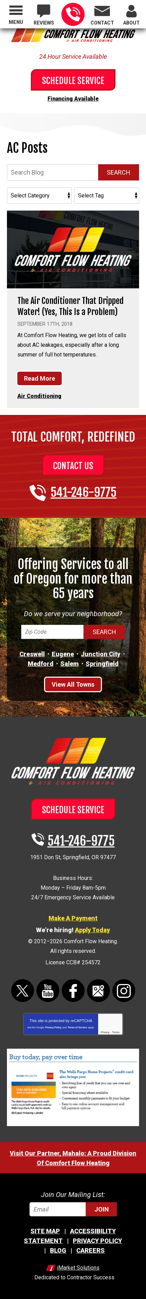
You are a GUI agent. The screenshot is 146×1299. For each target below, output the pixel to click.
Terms (116, 1032)
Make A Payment (73, 918)
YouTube (47, 990)
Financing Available (73, 98)
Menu (16, 22)
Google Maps (98, 990)
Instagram (123, 990)
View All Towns (73, 684)
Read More (39, 378)
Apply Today (92, 930)
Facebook (73, 990)
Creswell (32, 654)
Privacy (105, 1032)
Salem (69, 663)
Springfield (102, 663)
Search (118, 172)
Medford (40, 663)
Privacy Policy (53, 1027)
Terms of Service (77, 1027)
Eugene (63, 654)
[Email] (73, 1209)
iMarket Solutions (78, 1267)
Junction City (100, 654)
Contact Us (73, 466)
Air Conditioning (39, 396)
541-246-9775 (73, 14)
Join (101, 1209)
